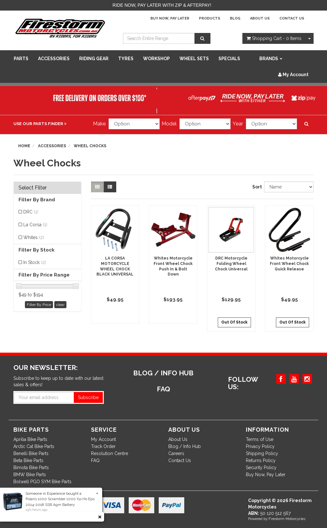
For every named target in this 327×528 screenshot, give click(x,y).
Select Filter (33, 188)
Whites (33, 237)
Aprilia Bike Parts (30, 439)
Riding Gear (94, 58)
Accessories (54, 58)
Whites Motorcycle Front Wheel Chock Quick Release (289, 263)
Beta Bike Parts (28, 460)
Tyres (125, 58)
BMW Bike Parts (29, 474)
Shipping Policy (262, 453)
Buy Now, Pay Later (169, 18)
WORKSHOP (156, 58)
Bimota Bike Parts (31, 467)
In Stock (34, 262)
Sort (255, 186)
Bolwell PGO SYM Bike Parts (42, 481)
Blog (235, 18)
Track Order (103, 446)
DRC (30, 211)
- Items (274, 38)
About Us (260, 18)
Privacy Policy (260, 446)
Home (24, 146)
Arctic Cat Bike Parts (33, 446)
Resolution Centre (109, 453)
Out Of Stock (234, 322)
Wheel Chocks (90, 146)
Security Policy (261, 467)
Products (209, 18)
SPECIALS (229, 58)
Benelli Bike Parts (31, 453)
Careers (176, 453)
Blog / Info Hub (184, 446)
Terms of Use (259, 439)
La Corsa (35, 224)
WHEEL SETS (194, 58)
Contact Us (291, 18)
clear (60, 304)
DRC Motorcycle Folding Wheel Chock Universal (231, 263)
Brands (270, 58)
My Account (103, 439)
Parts (21, 58)
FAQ (95, 460)
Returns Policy (261, 460)
